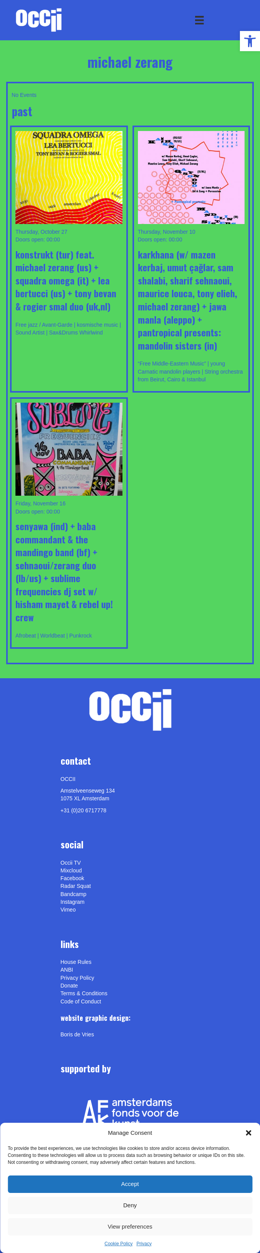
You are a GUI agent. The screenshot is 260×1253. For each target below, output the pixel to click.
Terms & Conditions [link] (84, 993)
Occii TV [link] (71, 863)
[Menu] (199, 20)
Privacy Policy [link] (77, 978)
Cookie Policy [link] (118, 1243)
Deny (130, 1205)
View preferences (130, 1226)
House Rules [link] (76, 962)
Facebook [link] (72, 878)
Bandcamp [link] (74, 894)
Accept (130, 1184)
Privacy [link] (143, 1243)
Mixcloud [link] (71, 870)
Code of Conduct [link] (81, 1001)
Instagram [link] (73, 902)
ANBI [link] (67, 970)
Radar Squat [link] (76, 886)
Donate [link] (69, 985)
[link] (250, 41)
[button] (248, 1133)
